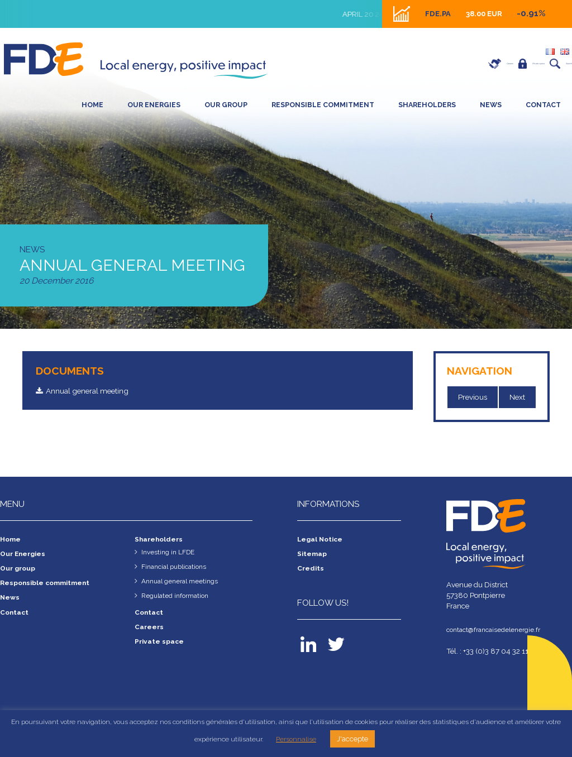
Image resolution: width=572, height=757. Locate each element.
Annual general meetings (183, 582)
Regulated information (178, 597)
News (491, 104)
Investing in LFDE (170, 553)
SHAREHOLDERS (427, 104)
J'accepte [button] (352, 739)
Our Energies (153, 104)
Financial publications (178, 568)
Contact (543, 104)
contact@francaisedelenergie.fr (498, 630)
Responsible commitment (322, 104)
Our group (225, 104)
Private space (492, 63)
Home (92, 104)
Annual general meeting (94, 391)
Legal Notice (322, 540)
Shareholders (161, 540)
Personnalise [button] (296, 739)
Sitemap (313, 554)
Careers (430, 63)
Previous (473, 397)
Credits (311, 570)
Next (517, 397)
